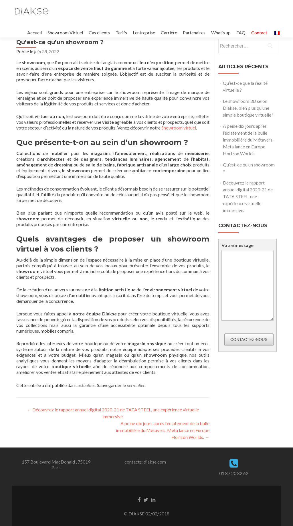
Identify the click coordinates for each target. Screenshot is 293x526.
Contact (259, 32)
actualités (86, 385)
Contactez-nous (249, 339)
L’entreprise (144, 32)
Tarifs (121, 32)
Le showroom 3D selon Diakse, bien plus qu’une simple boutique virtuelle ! (248, 107)
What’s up (221, 32)
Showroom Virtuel (65, 32)
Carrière (169, 32)
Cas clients (99, 32)
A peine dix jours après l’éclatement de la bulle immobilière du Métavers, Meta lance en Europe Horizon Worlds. (162, 430)
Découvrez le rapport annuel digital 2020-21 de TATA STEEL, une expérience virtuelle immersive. (248, 196)
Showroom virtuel (178, 127)
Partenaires (194, 32)
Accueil (34, 32)
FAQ (241, 32)
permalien (136, 385)
